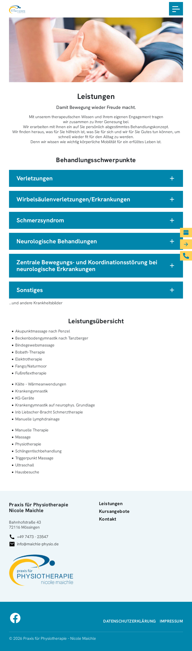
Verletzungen (34, 178)
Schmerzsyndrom (40, 220)
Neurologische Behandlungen (56, 241)
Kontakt (107, 519)
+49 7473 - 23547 (32, 536)
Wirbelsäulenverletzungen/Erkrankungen (73, 199)
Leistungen (110, 504)
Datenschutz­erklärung (129, 621)
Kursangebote (114, 511)
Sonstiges (29, 290)
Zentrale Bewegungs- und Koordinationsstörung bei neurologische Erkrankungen (86, 265)
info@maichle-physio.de (38, 544)
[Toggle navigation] (176, 8)
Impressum (171, 621)
